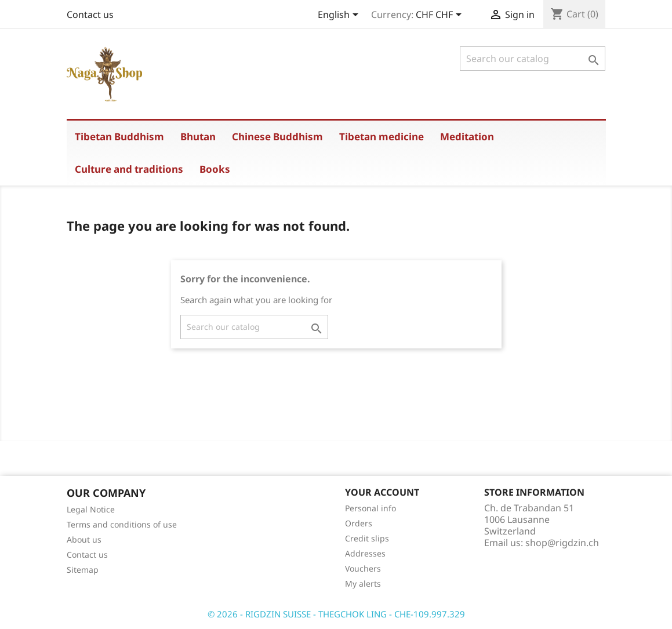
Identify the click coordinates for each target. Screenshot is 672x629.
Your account (382, 492)
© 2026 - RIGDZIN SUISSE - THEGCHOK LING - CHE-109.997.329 (336, 614)
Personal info (370, 508)
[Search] (532, 58)
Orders (358, 523)
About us (84, 539)
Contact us (90, 14)
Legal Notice (91, 509)
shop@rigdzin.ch (562, 542)
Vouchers (363, 568)
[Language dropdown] (340, 16)
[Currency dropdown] (441, 16)
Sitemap (83, 569)
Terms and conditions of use (122, 524)
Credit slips (367, 538)
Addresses (365, 553)
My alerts (363, 583)
